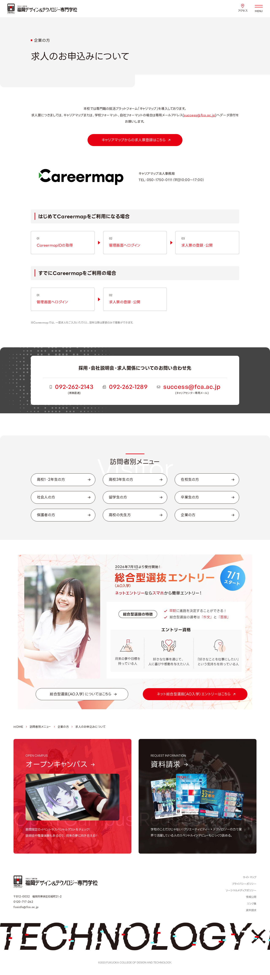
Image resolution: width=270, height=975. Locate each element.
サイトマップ (249, 877)
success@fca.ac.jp (199, 115)
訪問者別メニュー (40, 727)
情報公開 (251, 897)
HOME (18, 727)
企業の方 (63, 727)
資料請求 (251, 910)
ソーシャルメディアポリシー (241, 890)
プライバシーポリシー (244, 884)
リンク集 (251, 904)
